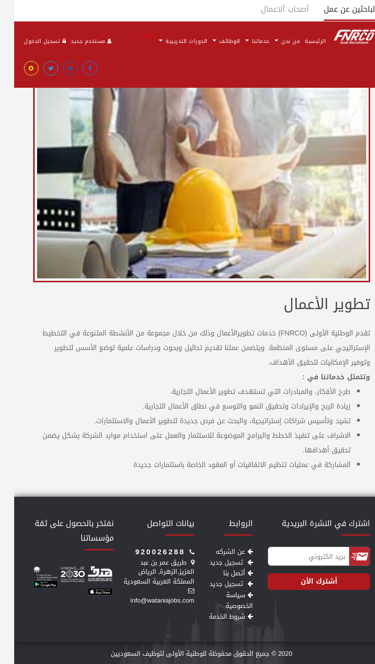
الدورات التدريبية (167, 40)
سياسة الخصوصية (225, 600)
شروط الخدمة (217, 616)
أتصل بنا (224, 573)
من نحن (273, 41)
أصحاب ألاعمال (271, 9)
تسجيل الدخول (31, 41)
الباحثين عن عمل (336, 9)
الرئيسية (301, 41)
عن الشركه (220, 552)
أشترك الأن (305, 581)
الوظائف (212, 41)
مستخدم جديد (77, 41)
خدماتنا (243, 41)
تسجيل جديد (217, 562)
